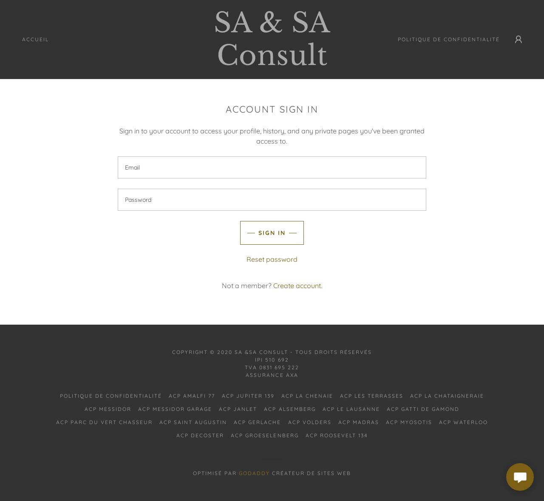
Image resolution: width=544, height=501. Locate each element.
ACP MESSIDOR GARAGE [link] (175, 409)
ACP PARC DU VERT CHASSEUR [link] (104, 422)
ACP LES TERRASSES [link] (371, 396)
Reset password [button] (272, 259)
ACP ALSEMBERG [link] (289, 409)
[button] (518, 39)
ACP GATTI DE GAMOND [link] (423, 409)
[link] (272, 62)
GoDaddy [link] (254, 473)
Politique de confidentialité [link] (449, 39)
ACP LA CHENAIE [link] (307, 396)
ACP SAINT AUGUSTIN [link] (193, 422)
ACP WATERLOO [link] (463, 422)
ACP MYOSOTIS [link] (409, 422)
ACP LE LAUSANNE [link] (351, 409)
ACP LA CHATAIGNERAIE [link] (447, 396)
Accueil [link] (35, 39)
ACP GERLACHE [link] (257, 422)
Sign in (272, 233)
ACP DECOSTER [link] (200, 435)
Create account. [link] (297, 285)
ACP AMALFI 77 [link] (192, 396)
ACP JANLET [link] (238, 409)
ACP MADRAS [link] (358, 422)
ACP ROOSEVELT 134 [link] (337, 435)
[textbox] (272, 167)
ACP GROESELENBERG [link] (264, 435)
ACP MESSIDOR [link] (108, 409)
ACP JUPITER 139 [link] (248, 396)
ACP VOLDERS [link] (310, 422)
